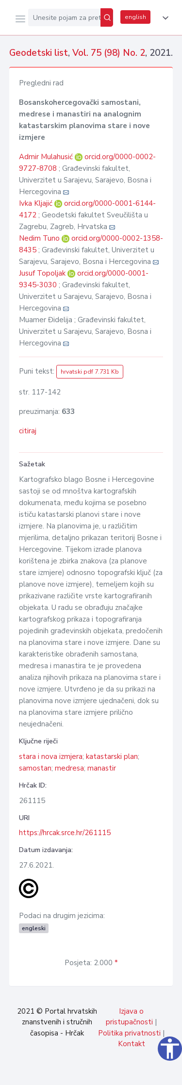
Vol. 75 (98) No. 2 (108, 53)
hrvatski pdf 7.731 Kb (90, 372)
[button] (163, 18)
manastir (101, 768)
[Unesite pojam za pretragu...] (64, 17)
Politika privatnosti (129, 1033)
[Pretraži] (106, 17)
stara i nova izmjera (51, 756)
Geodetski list (38, 53)
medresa (69, 768)
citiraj (27, 431)
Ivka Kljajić (36, 203)
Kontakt (131, 1044)
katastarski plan (112, 756)
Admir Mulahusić (47, 157)
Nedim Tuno (40, 238)
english (135, 17)
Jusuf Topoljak (43, 273)
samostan (35, 768)
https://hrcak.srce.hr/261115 (65, 833)
